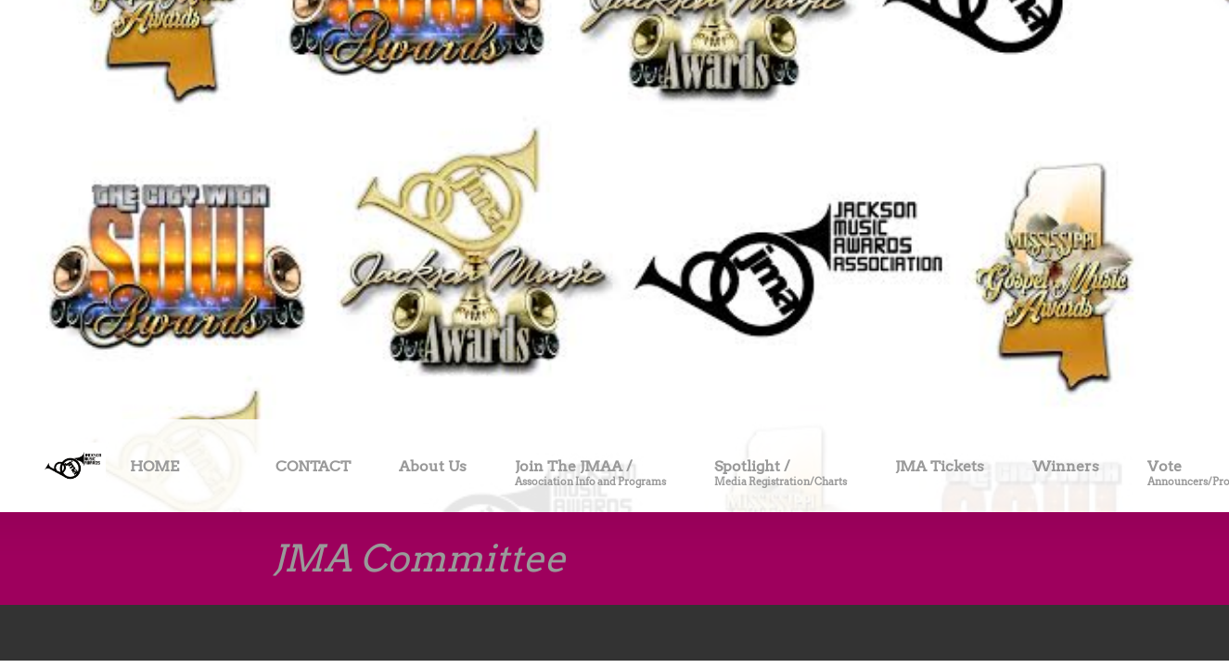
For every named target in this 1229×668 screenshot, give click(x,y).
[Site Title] (73, 466)
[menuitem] (154, 469)
